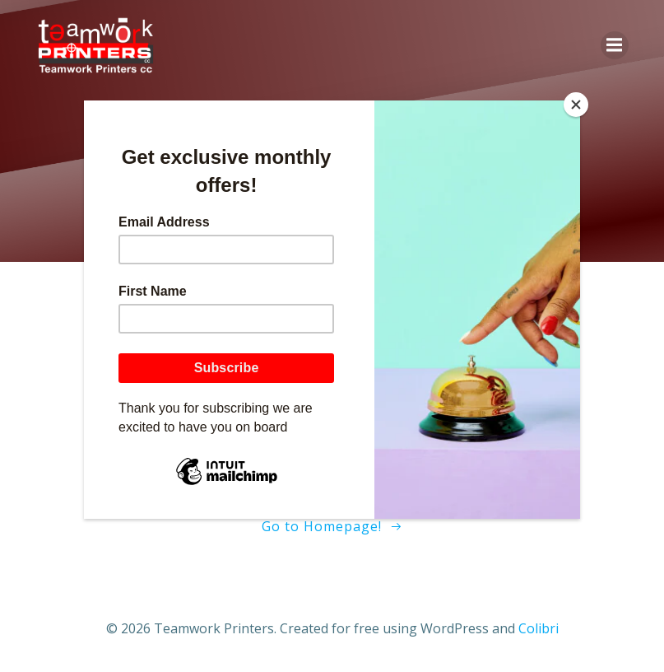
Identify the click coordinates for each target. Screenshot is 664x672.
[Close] (576, 104)
